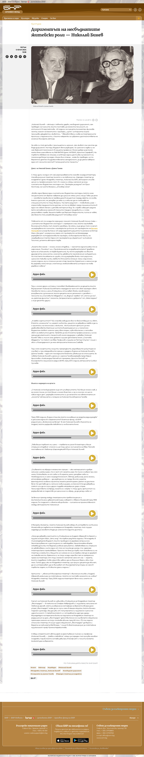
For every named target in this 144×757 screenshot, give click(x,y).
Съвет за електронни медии (121, 708)
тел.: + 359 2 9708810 (105, 731)
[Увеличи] (93, 120)
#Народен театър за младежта (69, 674)
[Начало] (12, 8)
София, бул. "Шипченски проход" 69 (111, 728)
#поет (33, 667)
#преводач (52, 667)
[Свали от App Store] (63, 740)
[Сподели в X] (11, 56)
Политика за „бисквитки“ (99, 748)
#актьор (41, 667)
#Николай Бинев (64, 667)
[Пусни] (92, 275)
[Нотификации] (135, 9)
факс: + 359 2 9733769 (105, 733)
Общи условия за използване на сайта (49, 748)
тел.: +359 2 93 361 (40, 731)
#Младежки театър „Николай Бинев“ (45, 671)
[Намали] (96, 120)
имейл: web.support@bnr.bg (35, 733)
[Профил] (140, 9)
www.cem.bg (102, 738)
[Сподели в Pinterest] (20, 56)
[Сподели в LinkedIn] (16, 56)
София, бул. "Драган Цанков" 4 (34, 728)
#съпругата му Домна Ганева (42, 674)
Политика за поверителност (76, 748)
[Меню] (139, 18)
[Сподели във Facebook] (7, 56)
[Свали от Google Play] (81, 740)
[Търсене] (130, 9)
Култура (36, 23)
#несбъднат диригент (72, 671)
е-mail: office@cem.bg (105, 735)
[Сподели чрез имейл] (24, 56)
